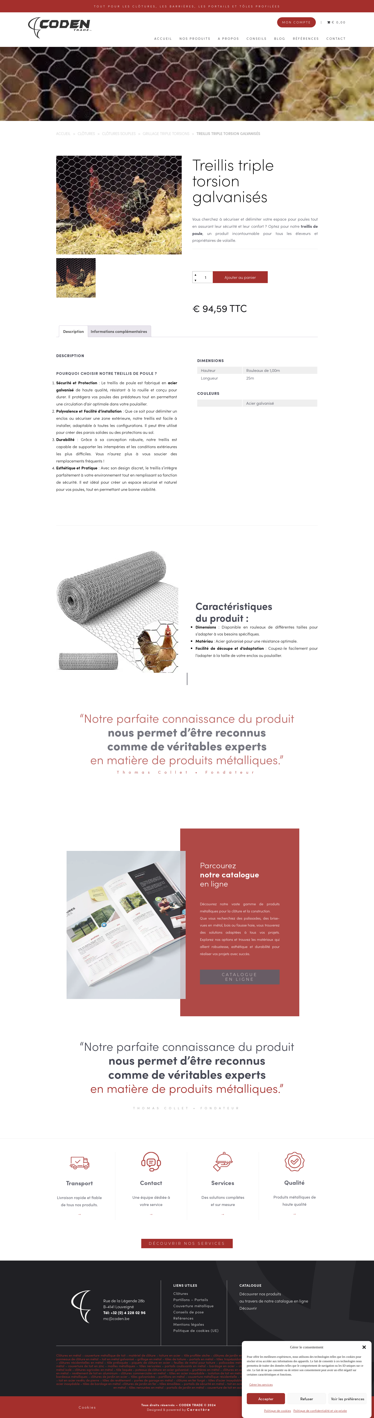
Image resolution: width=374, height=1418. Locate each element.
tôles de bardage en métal (102, 1383)
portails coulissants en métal (185, 1365)
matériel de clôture (142, 1355)
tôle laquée (124, 1369)
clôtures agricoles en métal (93, 1369)
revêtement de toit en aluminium (95, 1373)
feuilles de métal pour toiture (194, 1362)
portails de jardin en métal (185, 1387)
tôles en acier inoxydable (186, 1373)
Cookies (87, 1407)
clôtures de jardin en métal (232, 1355)
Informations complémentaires (119, 331)
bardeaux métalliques (72, 1376)
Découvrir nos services (187, 1243)
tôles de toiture (175, 1359)
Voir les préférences (347, 1404)
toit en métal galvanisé (118, 1359)
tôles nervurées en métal (146, 1387)
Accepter (265, 1404)
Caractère (198, 1409)
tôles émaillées (170, 1383)
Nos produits (195, 38)
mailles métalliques (121, 1365)
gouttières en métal (205, 1369)
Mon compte (296, 22)
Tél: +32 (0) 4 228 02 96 (124, 1312)
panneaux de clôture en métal (77, 1359)
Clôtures (86, 133)
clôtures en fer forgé (190, 1380)
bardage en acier (222, 1365)
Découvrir (248, 1308)
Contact (336, 38)
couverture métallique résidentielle (212, 1376)
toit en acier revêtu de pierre (79, 1380)
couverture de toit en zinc (86, 1365)
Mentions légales (188, 1324)
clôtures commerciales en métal (143, 1373)
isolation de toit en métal (225, 1373)
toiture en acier (169, 1355)
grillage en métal (149, 1359)
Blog (279, 38)
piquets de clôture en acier (151, 1362)
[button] (364, 1352)
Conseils (257, 38)
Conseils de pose (188, 1311)
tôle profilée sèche (197, 1355)
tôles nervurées (149, 1365)
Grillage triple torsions (166, 133)
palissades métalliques (235, 1362)
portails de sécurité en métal (204, 1383)
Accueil (163, 38)
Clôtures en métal (69, 1355)
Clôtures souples (119, 133)
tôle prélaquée (117, 1362)
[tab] (73, 331)
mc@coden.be (116, 1318)
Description (73, 331)
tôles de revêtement (117, 1380)
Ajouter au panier (240, 277)
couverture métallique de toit (105, 1355)
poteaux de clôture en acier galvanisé (162, 1369)
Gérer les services (261, 1390)
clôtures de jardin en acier (109, 1376)
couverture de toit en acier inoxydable (233, 1387)
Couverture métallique (193, 1305)
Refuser (306, 1404)
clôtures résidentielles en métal (81, 1362)
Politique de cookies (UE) (196, 1330)
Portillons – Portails (190, 1299)
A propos (228, 38)
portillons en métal (171, 1376)
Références (306, 38)
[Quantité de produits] (205, 277)
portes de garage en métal (153, 1380)
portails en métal (201, 1359)
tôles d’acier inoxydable (225, 1380)
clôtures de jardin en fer (139, 1383)
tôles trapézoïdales (230, 1359)
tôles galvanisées (143, 1376)
